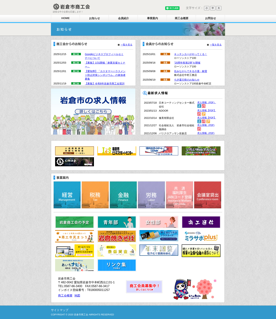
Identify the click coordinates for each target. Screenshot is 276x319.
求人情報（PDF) (205, 125)
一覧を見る (126, 44)
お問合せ (210, 18)
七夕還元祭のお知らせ (186, 79)
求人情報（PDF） (206, 102)
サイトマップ (59, 310)
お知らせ (94, 18)
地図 (77, 295)
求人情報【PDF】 (206, 110)
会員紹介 (123, 18)
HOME (65, 18)
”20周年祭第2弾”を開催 (187, 62)
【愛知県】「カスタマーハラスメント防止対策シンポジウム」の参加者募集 (105, 75)
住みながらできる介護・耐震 (190, 71)
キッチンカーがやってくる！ (190, 54)
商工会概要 (181, 18)
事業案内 (152, 18)
